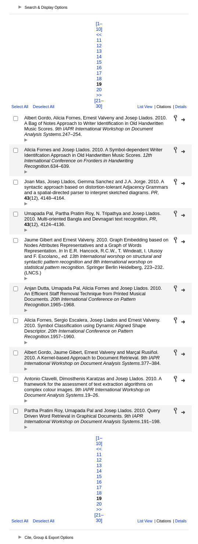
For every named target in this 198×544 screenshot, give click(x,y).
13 (98, 51)
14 (98, 56)
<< (99, 34)
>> (99, 95)
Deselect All (43, 106)
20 (98, 89)
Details (181, 107)
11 (98, 40)
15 (98, 62)
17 (98, 73)
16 (98, 67)
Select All (19, 106)
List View (144, 107)
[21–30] (99, 103)
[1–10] (99, 26)
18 (98, 78)
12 (98, 45)
